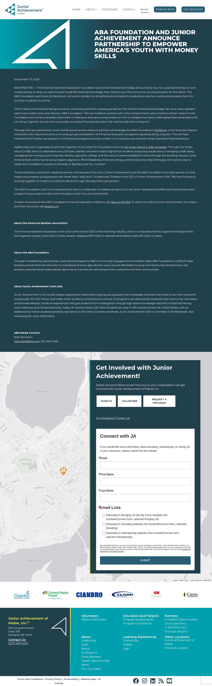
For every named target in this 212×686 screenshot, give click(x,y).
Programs (109, 9)
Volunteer (129, 401)
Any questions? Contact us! (113, 418)
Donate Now (165, 9)
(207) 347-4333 (18, 643)
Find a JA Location (176, 648)
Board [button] (85, 648)
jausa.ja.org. (52, 206)
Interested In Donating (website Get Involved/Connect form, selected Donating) (146, 526)
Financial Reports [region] (176, 631)
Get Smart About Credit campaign (145, 147)
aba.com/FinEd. (121, 202)
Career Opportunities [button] (95, 660)
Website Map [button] (88, 679)
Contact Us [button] (17, 639)
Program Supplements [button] (138, 619)
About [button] (86, 636)
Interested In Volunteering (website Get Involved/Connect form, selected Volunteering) (143, 535)
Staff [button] (84, 644)
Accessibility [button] (71, 679)
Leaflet (175, 580)
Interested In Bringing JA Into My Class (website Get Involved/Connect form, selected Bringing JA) (136, 517)
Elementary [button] (131, 640)
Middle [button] (127, 644)
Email (103, 458)
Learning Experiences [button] (140, 636)
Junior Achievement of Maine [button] (180, 642)
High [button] (126, 648)
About (90, 9)
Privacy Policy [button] (53, 679)
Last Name (106, 490)
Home (76, 9)
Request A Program (159, 401)
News (144, 9)
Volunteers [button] (89, 615)
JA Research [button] (89, 652)
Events (128, 9)
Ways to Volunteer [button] (93, 619)
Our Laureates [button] (91, 668)
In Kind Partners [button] (175, 627)
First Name (107, 474)
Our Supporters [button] (175, 623)
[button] (96, 9)
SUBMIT (145, 560)
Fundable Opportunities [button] (181, 619)
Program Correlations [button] (137, 623)
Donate (106, 401)
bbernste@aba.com (27, 341)
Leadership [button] (88, 640)
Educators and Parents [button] (141, 615)
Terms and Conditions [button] (30, 679)
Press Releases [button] (91, 656)
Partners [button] (171, 615)
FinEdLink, (161, 130)
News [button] (85, 664)
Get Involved (193, 9)
